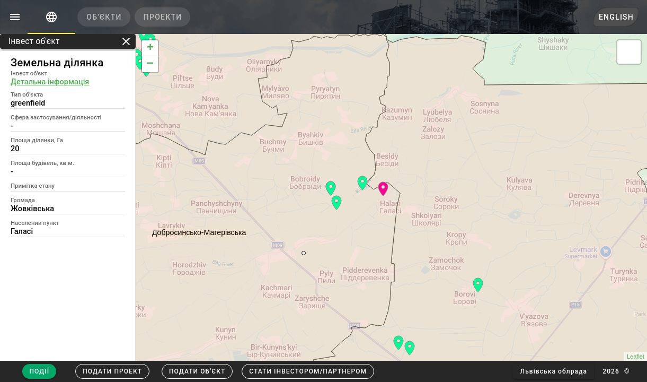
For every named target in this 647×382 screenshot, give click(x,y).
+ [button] (150, 48)
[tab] (51, 17)
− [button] (150, 64)
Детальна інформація (50, 81)
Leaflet (635, 356)
